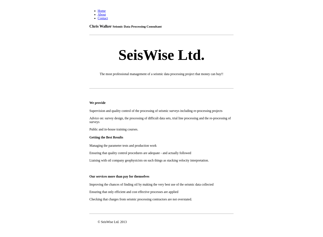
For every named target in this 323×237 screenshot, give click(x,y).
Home (102, 11)
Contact (103, 18)
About (102, 14)
